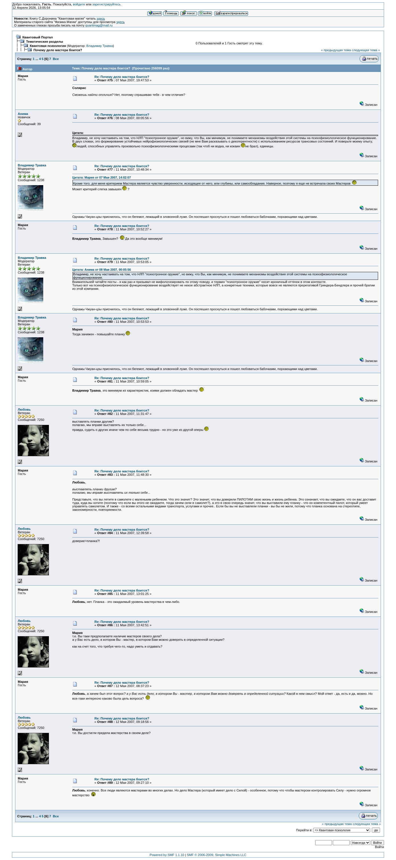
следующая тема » (366, 50)
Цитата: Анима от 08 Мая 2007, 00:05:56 (101, 269)
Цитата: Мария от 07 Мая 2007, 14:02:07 (101, 177)
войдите (79, 4)
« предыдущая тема (336, 50)
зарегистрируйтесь (106, 4)
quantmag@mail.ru (99, 25)
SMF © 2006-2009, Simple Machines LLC (216, 855)
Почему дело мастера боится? (58, 50)
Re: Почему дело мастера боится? (121, 76)
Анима (23, 113)
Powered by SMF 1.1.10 (167, 855)
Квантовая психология (48, 45)
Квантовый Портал (37, 37)
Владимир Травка (99, 45)
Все (56, 59)
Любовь (24, 409)
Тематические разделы (44, 41)
